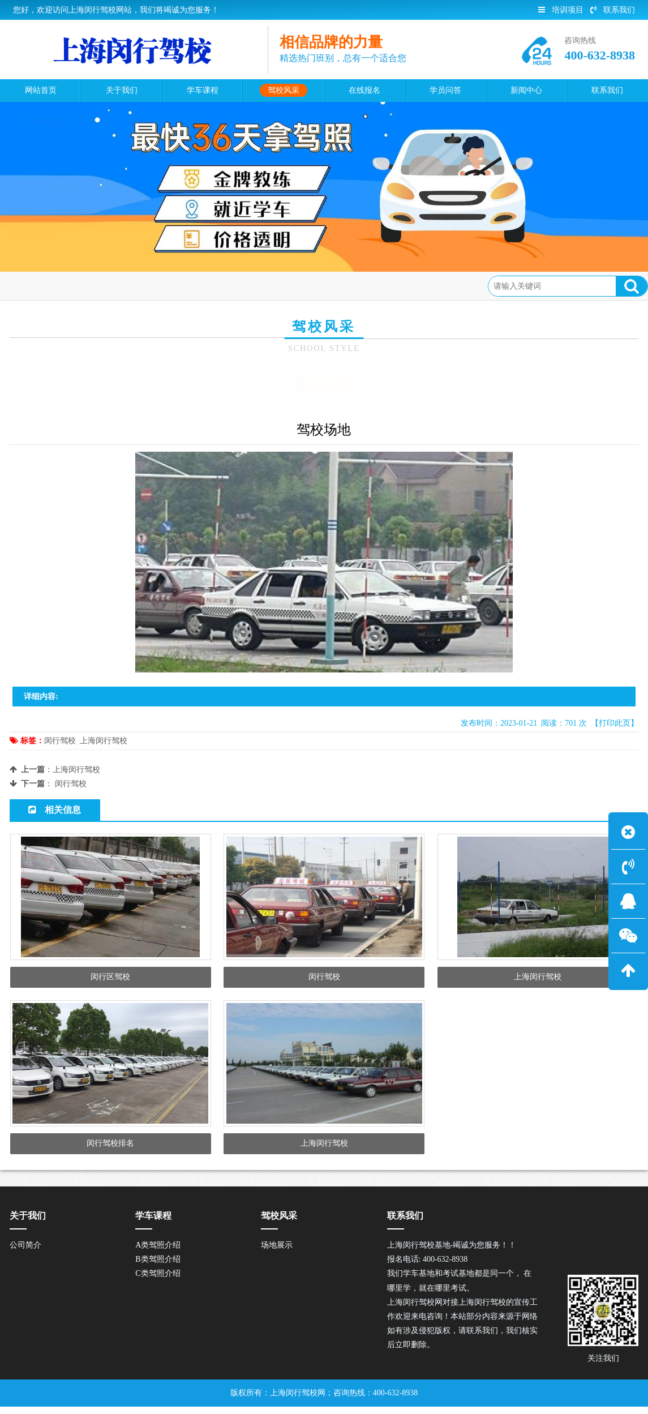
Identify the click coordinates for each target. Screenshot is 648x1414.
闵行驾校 (60, 740)
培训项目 (560, 10)
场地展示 (145, 285)
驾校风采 (99, 285)
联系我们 (612, 10)
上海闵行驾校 (103, 740)
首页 (62, 285)
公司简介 (25, 1253)
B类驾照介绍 (157, 1267)
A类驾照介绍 (158, 1253)
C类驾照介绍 (157, 1281)
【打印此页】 (614, 723)
